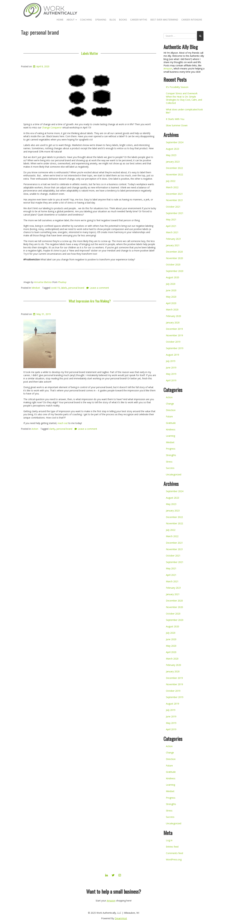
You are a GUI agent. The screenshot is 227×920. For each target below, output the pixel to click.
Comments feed (174, 853)
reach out (63, 423)
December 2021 (174, 193)
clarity (52, 428)
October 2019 (173, 341)
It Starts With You (175, 119)
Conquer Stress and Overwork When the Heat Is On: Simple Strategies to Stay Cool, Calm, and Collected (184, 98)
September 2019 (174, 348)
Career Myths (138, 19)
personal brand (76, 287)
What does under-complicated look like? (184, 111)
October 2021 (173, 206)
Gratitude (171, 422)
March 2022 (172, 187)
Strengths (171, 455)
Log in (169, 840)
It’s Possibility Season (177, 87)
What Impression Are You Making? (90, 301)
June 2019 (171, 367)
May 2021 (171, 219)
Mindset (36, 287)
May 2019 (171, 373)
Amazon (168, 68)
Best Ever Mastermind (164, 19)
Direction (171, 410)
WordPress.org (174, 859)
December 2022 (174, 168)
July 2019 (170, 361)
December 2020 (174, 251)
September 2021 (174, 213)
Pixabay (62, 282)
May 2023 (171, 155)
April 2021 (171, 226)
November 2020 (174, 258)
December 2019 (174, 328)
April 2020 (171, 303)
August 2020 (172, 277)
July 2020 (170, 283)
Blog (112, 19)
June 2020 (171, 290)
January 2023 (173, 161)
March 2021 (172, 232)
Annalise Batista (42, 282)
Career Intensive (191, 19)
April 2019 (171, 380)
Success (170, 468)
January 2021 (173, 245)
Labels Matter (89, 53)
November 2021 (174, 200)
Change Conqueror (52, 127)
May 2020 (171, 296)
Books (123, 19)
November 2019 (174, 335)
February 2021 (173, 238)
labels (64, 287)
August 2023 (172, 148)
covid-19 (55, 287)
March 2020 (172, 309)
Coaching (86, 19)
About (72, 19)
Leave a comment (99, 287)
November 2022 (174, 174)
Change (170, 403)
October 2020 (173, 264)
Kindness (170, 429)
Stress (169, 461)
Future (169, 416)
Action (35, 428)
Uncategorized (173, 474)
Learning (170, 435)
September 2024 (174, 142)
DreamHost (121, 918)
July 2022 (170, 181)
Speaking (100, 19)
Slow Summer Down (177, 125)
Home (60, 19)
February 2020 (173, 316)
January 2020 (173, 322)
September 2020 (174, 271)
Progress (170, 448)
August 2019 (172, 354)
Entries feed (172, 846)
